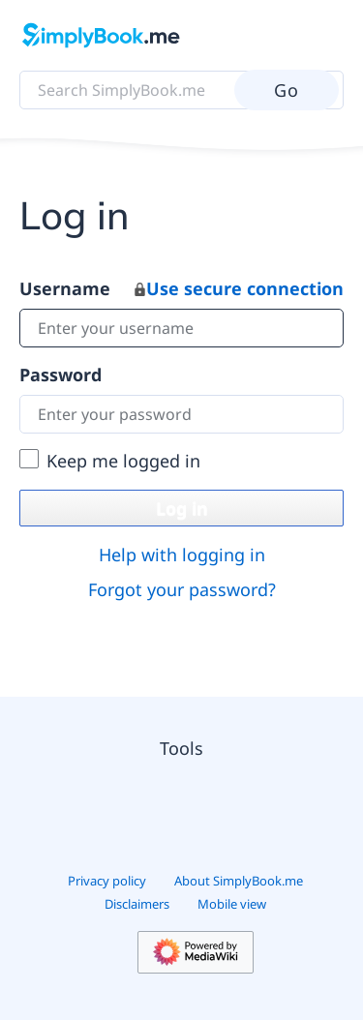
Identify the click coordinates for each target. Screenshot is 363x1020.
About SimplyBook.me (238, 880)
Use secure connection (239, 288)
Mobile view (231, 904)
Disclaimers (137, 904)
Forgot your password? (182, 589)
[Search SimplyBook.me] (181, 90)
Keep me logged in (123, 460)
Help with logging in (182, 554)
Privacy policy (107, 880)
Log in (182, 508)
